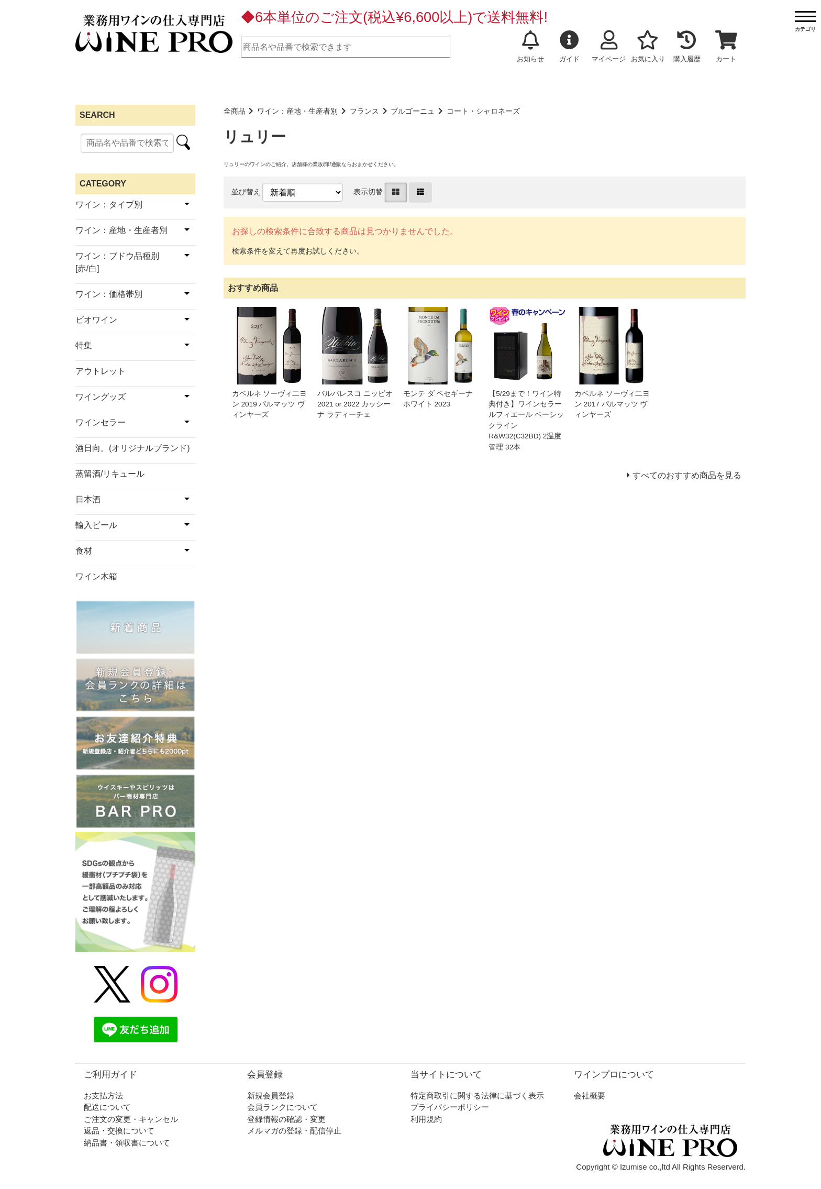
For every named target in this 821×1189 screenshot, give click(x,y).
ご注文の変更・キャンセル (131, 1119)
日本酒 (88, 499)
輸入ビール (96, 525)
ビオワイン (96, 319)
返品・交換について (119, 1130)
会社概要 (589, 1095)
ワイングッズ (100, 396)
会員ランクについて (282, 1107)
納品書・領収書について (127, 1142)
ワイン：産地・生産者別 (297, 111)
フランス (364, 111)
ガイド (569, 46)
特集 (83, 345)
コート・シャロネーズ (483, 111)
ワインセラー (100, 422)
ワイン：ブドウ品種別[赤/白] (117, 262)
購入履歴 (687, 46)
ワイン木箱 (96, 576)
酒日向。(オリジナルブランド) (132, 448)
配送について (107, 1107)
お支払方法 (103, 1095)
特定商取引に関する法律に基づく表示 (477, 1095)
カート (726, 46)
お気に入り (648, 46)
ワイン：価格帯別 (108, 294)
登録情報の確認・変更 (286, 1119)
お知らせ (530, 46)
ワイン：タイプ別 (108, 204)
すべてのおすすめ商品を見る (687, 475)
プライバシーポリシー (449, 1107)
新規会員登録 (270, 1095)
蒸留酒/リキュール (110, 473)
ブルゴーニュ (413, 111)
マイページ (609, 46)
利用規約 (426, 1119)
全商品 (235, 111)
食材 (83, 550)
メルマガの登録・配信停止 (294, 1130)
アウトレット (100, 371)
